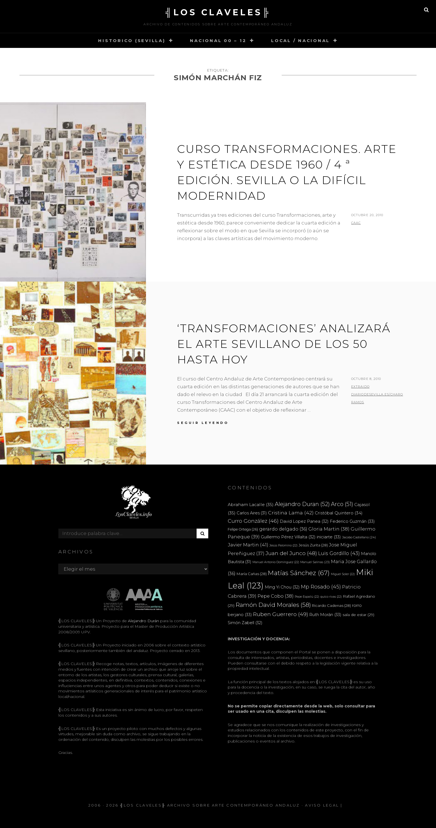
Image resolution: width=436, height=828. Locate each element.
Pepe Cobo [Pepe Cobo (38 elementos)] (275, 596)
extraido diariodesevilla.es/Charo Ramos (377, 394)
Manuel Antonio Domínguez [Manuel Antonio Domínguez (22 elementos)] (275, 562)
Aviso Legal (322, 805)
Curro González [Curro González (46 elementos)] (253, 521)
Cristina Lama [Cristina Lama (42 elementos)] (291, 513)
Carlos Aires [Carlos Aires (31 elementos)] (252, 513)
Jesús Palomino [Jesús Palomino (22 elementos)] (283, 545)
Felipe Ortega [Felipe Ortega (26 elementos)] (243, 529)
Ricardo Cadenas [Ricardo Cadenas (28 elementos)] (331, 605)
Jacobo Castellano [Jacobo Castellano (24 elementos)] (359, 537)
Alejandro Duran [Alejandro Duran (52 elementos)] (302, 504)
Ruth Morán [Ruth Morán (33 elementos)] (325, 614)
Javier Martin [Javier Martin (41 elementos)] (248, 545)
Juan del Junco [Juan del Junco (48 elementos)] (291, 553)
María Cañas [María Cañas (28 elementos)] (252, 573)
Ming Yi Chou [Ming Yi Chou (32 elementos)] (282, 587)
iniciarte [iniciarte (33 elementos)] (329, 536)
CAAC (356, 223)
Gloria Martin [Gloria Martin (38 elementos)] (329, 529)
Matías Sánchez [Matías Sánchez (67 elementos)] (299, 573)
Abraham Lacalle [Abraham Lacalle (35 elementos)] (251, 504)
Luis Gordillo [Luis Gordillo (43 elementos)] (339, 553)
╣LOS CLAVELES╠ (218, 12)
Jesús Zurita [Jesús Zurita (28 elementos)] (313, 545)
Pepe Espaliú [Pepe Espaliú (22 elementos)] (307, 597)
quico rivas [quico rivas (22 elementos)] (331, 597)
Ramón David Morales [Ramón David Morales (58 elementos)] (273, 604)
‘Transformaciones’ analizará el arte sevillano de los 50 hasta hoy (283, 343)
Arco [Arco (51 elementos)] (342, 504)
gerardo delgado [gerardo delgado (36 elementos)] (283, 529)
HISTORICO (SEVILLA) (131, 40)
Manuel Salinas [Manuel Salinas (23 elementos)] (315, 562)
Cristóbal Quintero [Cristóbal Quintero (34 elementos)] (339, 513)
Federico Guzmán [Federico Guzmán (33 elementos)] (352, 521)
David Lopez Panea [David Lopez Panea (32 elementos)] (304, 521)
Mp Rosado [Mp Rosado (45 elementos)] (321, 586)
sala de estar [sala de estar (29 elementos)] (358, 614)
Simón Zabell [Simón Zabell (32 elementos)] (245, 622)
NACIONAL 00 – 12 (218, 40)
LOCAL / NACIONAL (300, 40)
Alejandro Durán (143, 620)
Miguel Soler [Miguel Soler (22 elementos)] (343, 574)
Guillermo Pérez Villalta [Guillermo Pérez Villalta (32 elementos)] (288, 536)
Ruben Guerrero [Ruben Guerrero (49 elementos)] (280, 614)
